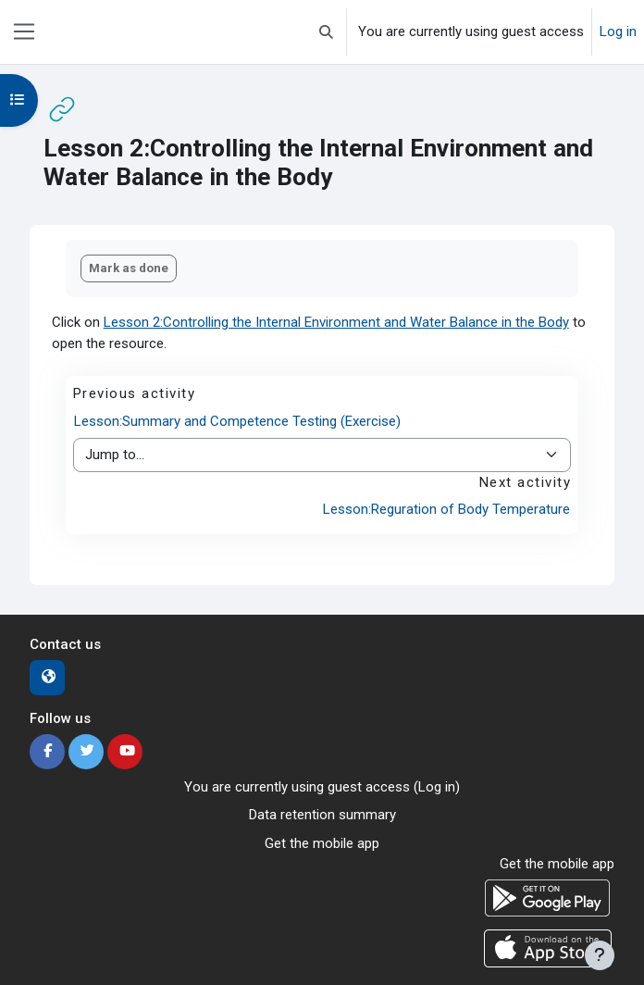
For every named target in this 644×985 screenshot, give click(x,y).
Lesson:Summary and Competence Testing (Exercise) (237, 421)
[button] (326, 32)
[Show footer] (599, 955)
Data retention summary (322, 814)
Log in (618, 31)
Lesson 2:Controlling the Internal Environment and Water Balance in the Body (336, 322)
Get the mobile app (322, 843)
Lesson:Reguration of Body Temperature (446, 509)
